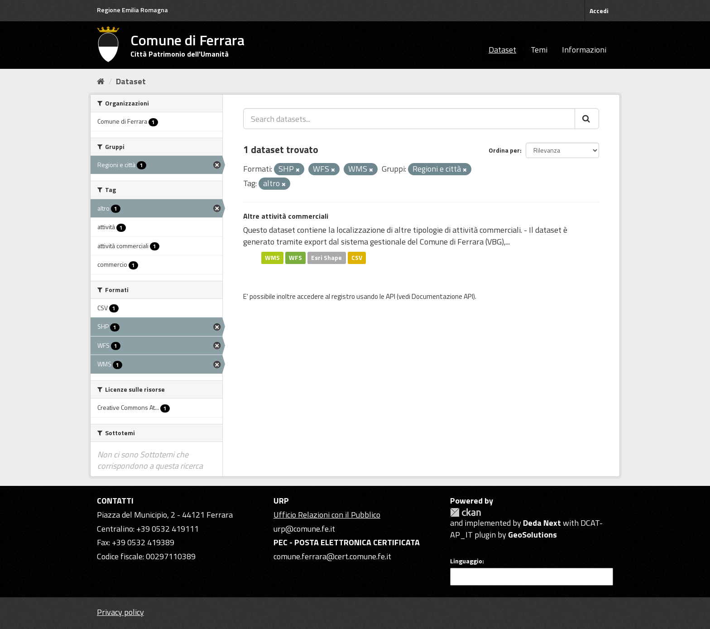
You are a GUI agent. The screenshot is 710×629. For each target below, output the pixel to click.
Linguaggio (466, 561)
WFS (295, 257)
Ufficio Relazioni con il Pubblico (326, 515)
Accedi (599, 10)
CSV (356, 257)
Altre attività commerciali (285, 216)
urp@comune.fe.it (304, 529)
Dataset (502, 49)
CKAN (465, 512)
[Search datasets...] (409, 118)
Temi (539, 49)
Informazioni (584, 49)
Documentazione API (442, 296)
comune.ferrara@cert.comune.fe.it (332, 556)
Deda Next (542, 523)
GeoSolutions (532, 534)
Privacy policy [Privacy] (120, 612)
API (390, 296)
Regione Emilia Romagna (132, 9)
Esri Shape (326, 257)
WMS (272, 257)
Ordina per (504, 150)
